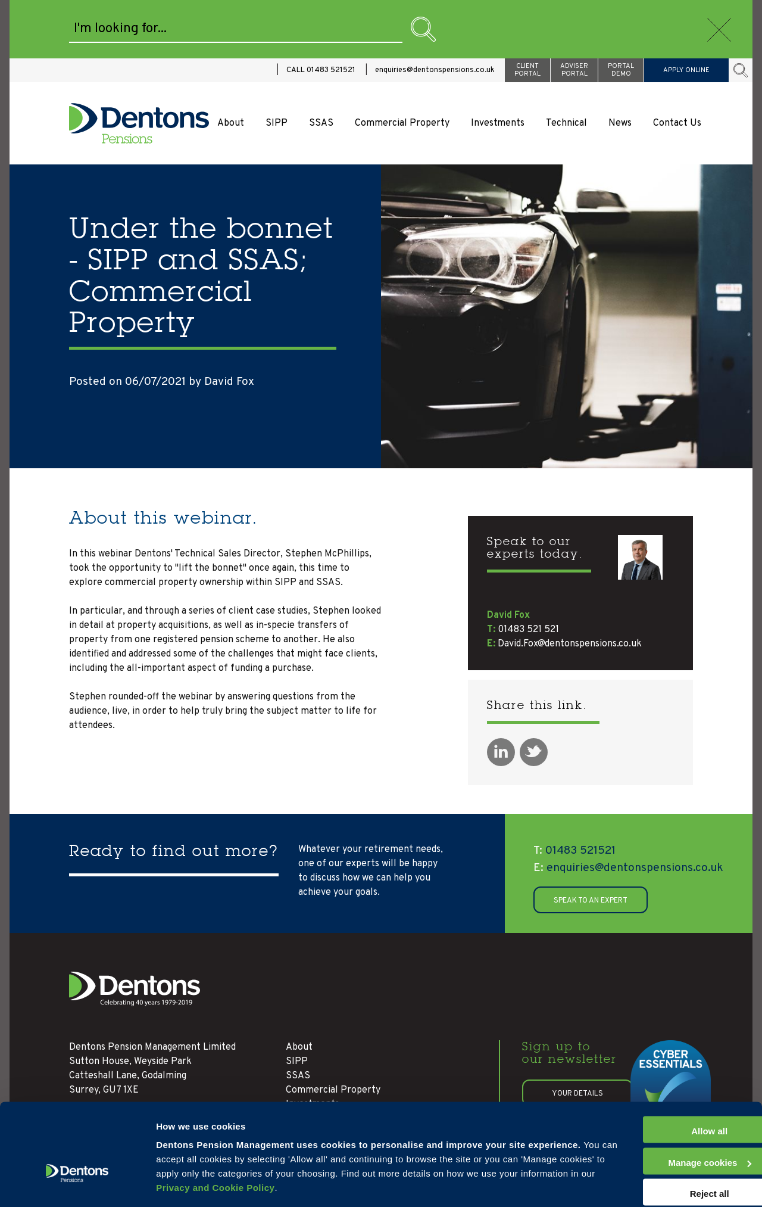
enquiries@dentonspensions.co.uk (435, 12)
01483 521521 (574, 792)
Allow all (663, 1094)
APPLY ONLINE (686, 12)
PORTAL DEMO (621, 12)
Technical (566, 65)
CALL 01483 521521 (320, 12)
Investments (497, 65)
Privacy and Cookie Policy (410, 1151)
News (620, 65)
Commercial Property (402, 65)
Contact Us (677, 65)
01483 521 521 (528, 571)
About (230, 65)
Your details (577, 1035)
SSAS (321, 65)
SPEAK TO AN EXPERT (590, 842)
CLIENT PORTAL (527, 12)
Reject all (662, 1157)
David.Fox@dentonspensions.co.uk (570, 586)
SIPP (277, 65)
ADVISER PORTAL (574, 12)
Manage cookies (191, 1183)
